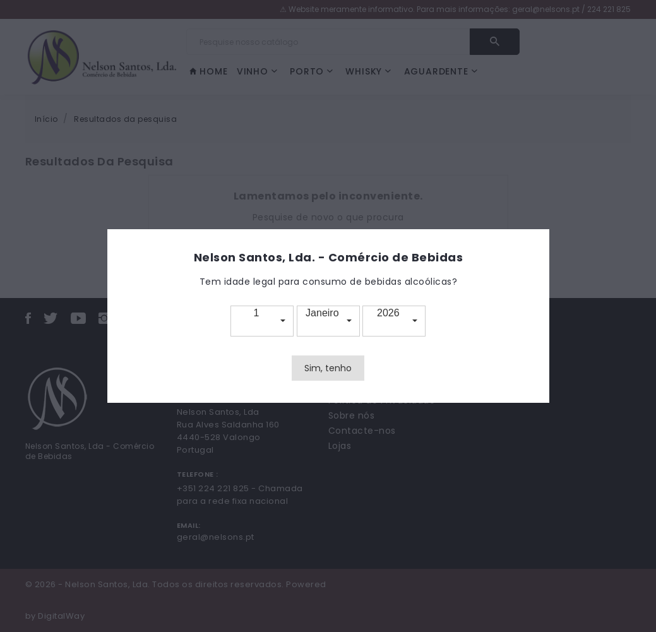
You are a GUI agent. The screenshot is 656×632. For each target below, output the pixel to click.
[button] (262, 321)
